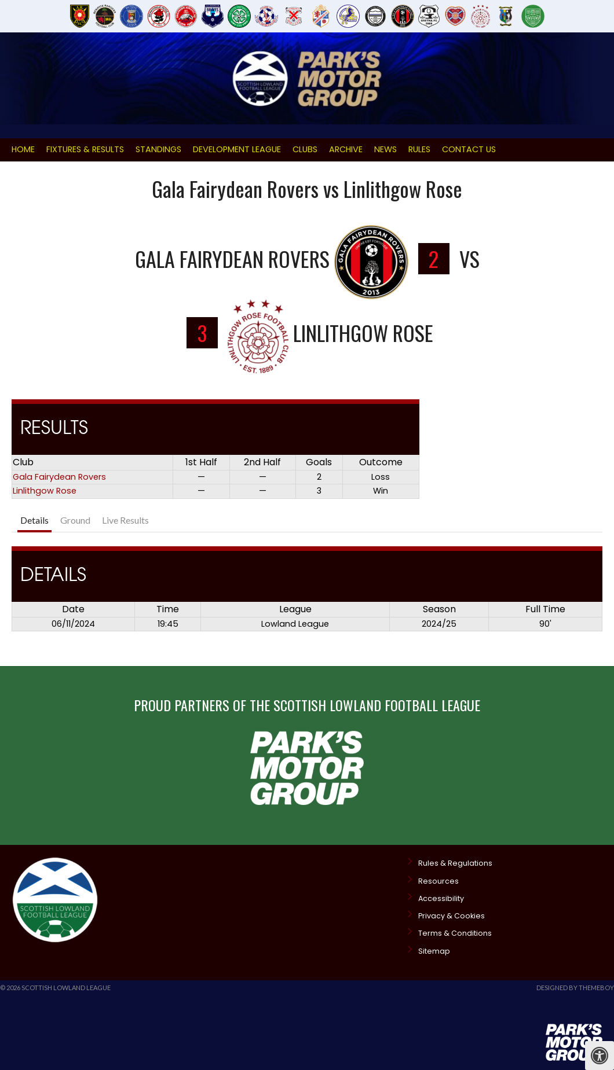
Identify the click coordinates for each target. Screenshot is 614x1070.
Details (34, 519)
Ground (75, 519)
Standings (158, 149)
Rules (419, 149)
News (385, 149)
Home (23, 149)
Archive (346, 149)
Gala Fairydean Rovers (59, 477)
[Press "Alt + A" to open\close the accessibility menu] (599, 1055)
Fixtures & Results (85, 149)
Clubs (305, 149)
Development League (237, 149)
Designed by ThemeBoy (575, 987)
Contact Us (469, 149)
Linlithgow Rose (44, 491)
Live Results (125, 519)
